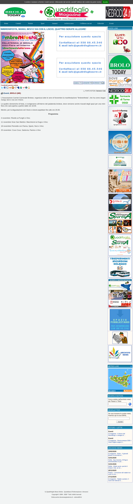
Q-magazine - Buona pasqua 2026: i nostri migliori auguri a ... (120, 441)
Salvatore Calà (81, 19)
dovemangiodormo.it (66, 497)
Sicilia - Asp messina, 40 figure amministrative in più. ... (118, 460)
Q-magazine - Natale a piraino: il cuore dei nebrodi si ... (118, 479)
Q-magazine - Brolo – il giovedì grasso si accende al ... (118, 454)
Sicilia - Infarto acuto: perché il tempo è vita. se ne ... (118, 467)
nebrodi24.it (78, 497)
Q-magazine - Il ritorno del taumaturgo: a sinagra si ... (116, 434)
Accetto (105, 2)
